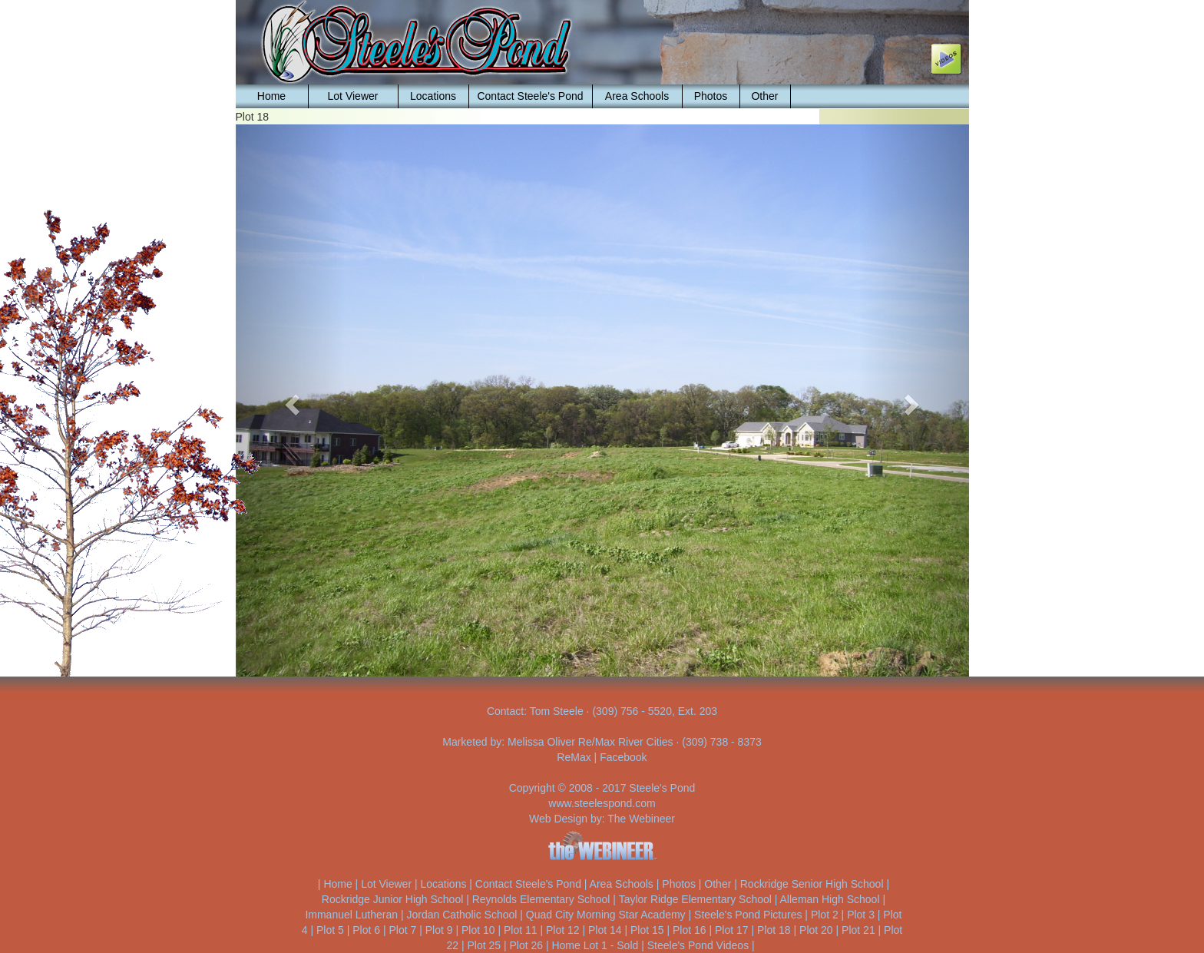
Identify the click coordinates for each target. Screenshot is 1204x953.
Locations (433, 96)
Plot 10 (478, 930)
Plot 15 (647, 930)
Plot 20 (816, 930)
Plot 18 (774, 930)
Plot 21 (858, 930)
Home (271, 96)
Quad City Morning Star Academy (606, 914)
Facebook (623, 757)
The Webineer (641, 818)
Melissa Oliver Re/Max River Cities (590, 742)
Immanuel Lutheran (351, 914)
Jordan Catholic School (461, 914)
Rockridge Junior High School (392, 899)
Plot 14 (605, 930)
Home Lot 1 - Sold (594, 945)
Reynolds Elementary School (541, 899)
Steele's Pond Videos (698, 945)
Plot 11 (521, 930)
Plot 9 (439, 930)
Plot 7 (402, 930)
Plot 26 (526, 945)
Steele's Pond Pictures (748, 914)
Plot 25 (484, 945)
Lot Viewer (353, 96)
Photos (711, 96)
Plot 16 (689, 930)
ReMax (573, 757)
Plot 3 (861, 914)
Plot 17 (732, 930)
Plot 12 (563, 930)
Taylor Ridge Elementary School (695, 899)
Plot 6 (366, 930)
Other (764, 96)
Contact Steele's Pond (530, 96)
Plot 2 (824, 914)
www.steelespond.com (601, 803)
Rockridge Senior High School (812, 884)
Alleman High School (830, 899)
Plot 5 (330, 930)
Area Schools (637, 96)
